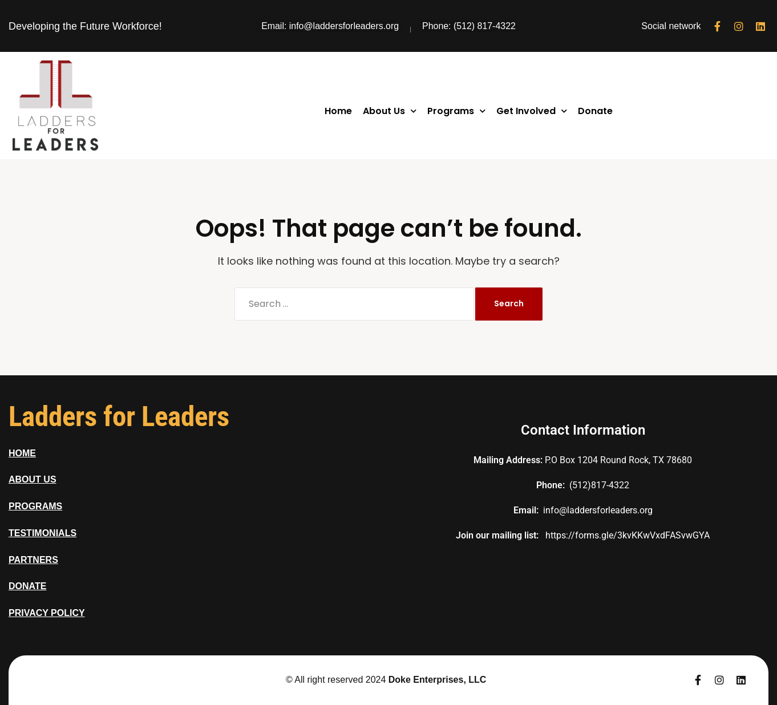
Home (338, 111)
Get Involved (531, 111)
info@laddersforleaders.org (598, 510)
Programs (456, 111)
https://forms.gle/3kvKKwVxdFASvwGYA (627, 535)
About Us (389, 111)
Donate (595, 111)
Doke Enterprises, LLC (437, 679)
